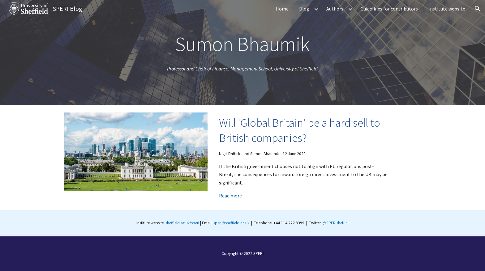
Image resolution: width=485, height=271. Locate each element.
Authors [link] (334, 9)
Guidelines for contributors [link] (389, 9)
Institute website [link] (446, 9)
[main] (242, 44)
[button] (477, 8)
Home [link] (282, 9)
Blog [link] (304, 9)
